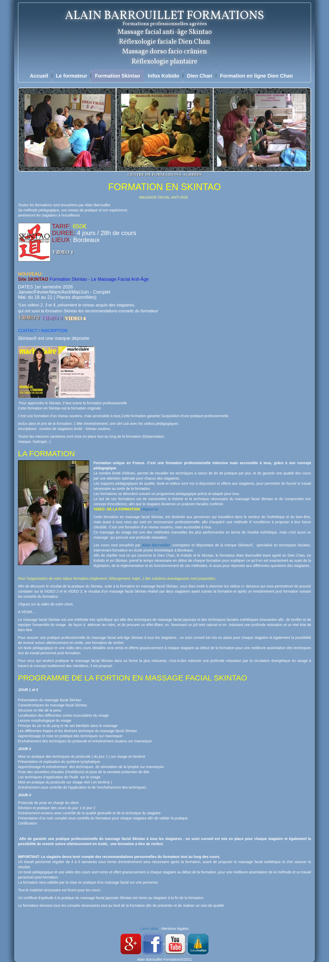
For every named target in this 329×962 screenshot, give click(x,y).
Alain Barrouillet (156, 545)
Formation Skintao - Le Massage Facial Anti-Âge (99, 279)
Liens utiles (149, 929)
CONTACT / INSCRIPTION (42, 331)
